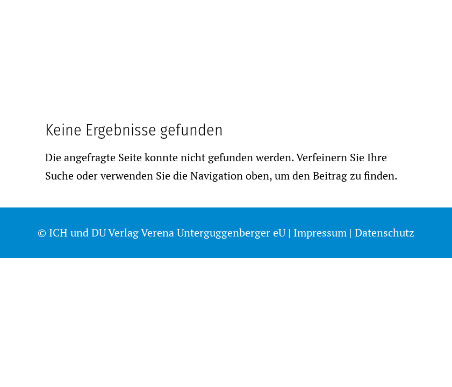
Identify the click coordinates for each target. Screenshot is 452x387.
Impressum (320, 232)
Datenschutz (384, 232)
